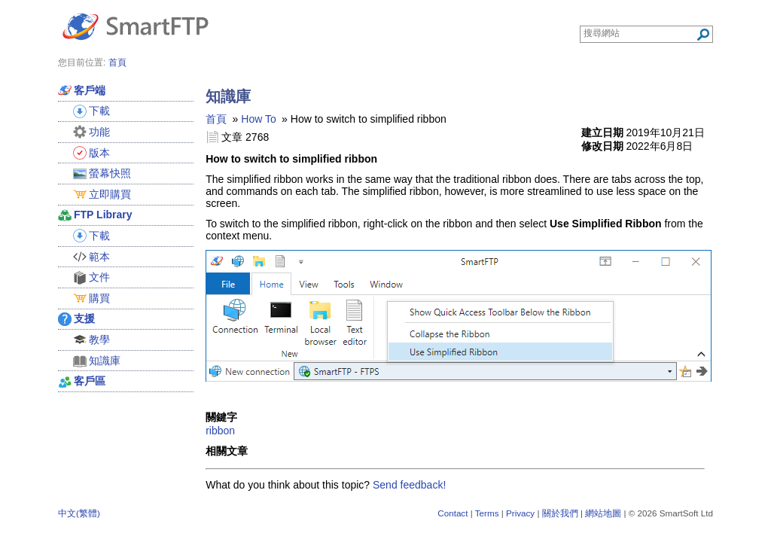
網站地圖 (603, 513)
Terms (487, 513)
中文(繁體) (79, 513)
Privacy (520, 513)
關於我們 (560, 513)
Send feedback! (409, 485)
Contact (452, 513)
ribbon (220, 431)
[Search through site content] (640, 33)
